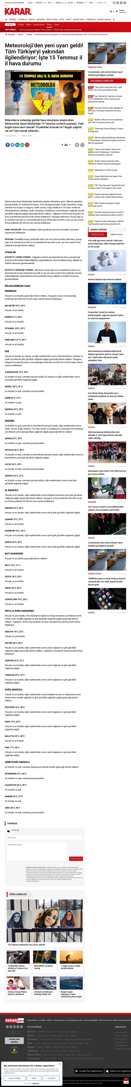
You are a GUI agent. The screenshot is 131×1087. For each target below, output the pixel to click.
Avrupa (60, 1035)
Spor (61, 19)
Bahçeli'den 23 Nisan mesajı (31, 30)
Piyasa (43, 1039)
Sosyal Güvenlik (76, 1039)
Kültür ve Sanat (78, 1058)
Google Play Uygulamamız (91, 1071)
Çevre (56, 24)
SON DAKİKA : (11, 30)
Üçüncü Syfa (51, 1031)
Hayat (68, 19)
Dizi (54, 1055)
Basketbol (46, 1043)
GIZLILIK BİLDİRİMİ (90, 1020)
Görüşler (91, 19)
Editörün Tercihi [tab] (117, 234)
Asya (67, 1035)
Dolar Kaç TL (120, 1042)
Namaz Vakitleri (122, 1035)
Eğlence (74, 1047)
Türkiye (49, 24)
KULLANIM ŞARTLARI (74, 1020)
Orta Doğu (42, 1035)
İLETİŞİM (42, 1020)
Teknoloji (32, 1050)
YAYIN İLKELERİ (59, 1020)
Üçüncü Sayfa (38, 24)
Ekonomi (41, 19)
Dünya (32, 19)
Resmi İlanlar (104, 19)
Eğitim (28, 24)
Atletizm (65, 1043)
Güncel (12, 19)
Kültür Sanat (64, 1047)
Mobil (43, 1051)
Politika (21, 24)
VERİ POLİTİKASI (105, 1020)
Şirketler (88, 1039)
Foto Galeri (33, 1058)
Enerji (65, 1039)
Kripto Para (52, 19)
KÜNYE (49, 1020)
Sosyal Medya (61, 1051)
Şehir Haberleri (121, 1045)
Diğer (86, 1043)
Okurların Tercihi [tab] (97, 234)
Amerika (52, 1035)
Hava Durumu (121, 1032)
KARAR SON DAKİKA (14, 1040)
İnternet (50, 1051)
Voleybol (56, 1043)
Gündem (48, 1055)
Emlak (50, 1039)
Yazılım (71, 1051)
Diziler (40, 1047)
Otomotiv (58, 1039)
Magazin (47, 1047)
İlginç (73, 1055)
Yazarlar (22, 19)
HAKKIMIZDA (32, 1020)
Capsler (52, 1058)
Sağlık (55, 1047)
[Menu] (113, 19)
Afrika (72, 1035)
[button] (62, 145)
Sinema (60, 1055)
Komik (67, 1055)
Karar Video (79, 19)
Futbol (38, 1043)
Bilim (78, 1051)
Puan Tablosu (121, 1039)
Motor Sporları (76, 1043)
